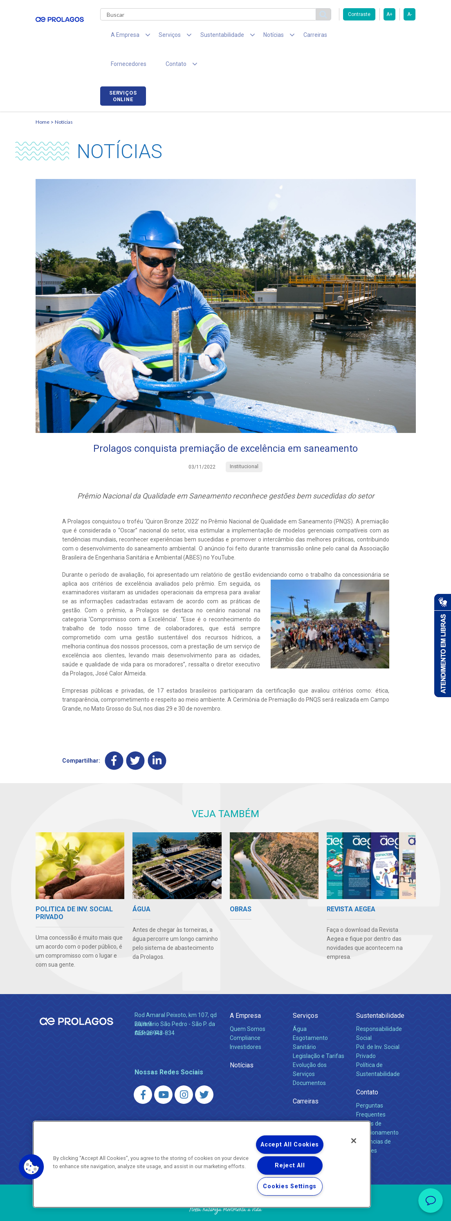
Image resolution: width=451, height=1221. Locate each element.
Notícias (64, 96)
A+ (389, 14)
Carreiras (291, 37)
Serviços (305, 990)
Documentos (309, 1058)
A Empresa (245, 990)
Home (42, 96)
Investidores (245, 1022)
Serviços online (392, 38)
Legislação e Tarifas (318, 1031)
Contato (367, 1067)
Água (300, 1004)
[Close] (354, 1141)
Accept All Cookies (289, 1144)
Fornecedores (334, 37)
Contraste (359, 14)
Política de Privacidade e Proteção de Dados (225, 1208)
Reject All (290, 1165)
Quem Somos (247, 1004)
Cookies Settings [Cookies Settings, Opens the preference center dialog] (289, 1186)
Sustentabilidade (380, 990)
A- (409, 14)
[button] (31, 1167)
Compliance (245, 1013)
